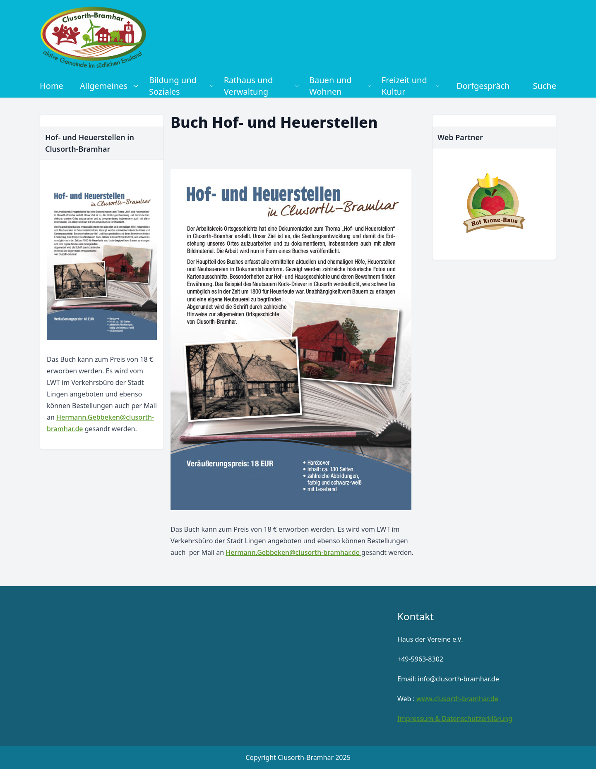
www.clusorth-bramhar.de (456, 698)
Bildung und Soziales (181, 85)
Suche (544, 85)
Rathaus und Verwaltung (261, 85)
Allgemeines (109, 85)
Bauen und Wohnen (340, 85)
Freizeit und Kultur (411, 85)
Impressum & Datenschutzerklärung (454, 718)
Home (51, 85)
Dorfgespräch (483, 85)
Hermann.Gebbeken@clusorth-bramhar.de (293, 552)
